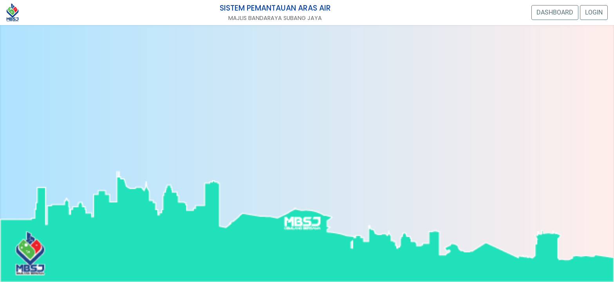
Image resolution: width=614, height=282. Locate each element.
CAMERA (281, 132)
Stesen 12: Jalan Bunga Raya (360, 104)
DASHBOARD (554, 12)
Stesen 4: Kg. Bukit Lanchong (42, 248)
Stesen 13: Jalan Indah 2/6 (262, 110)
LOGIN (594, 12)
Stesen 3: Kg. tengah (42, 147)
